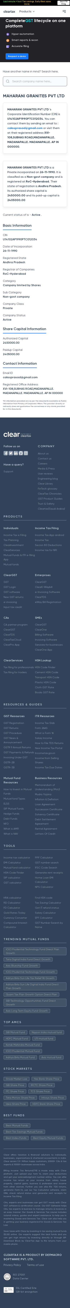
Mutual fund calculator (17, 867)
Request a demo (17, 56)
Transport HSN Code (47, 677)
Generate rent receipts (49, 872)
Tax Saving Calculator (48, 902)
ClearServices (12, 550)
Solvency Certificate (47, 814)
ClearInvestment (14, 545)
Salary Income (43, 738)
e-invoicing (10, 602)
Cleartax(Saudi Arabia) (51, 508)
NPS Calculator (44, 886)
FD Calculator (12, 907)
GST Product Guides (50, 498)
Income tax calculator (17, 857)
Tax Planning (11, 540)
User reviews (45, 473)
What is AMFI (11, 828)
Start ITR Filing (63, 3)
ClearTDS (40, 597)
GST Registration (14, 723)
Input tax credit (13, 607)
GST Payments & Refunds (19, 752)
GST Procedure (13, 733)
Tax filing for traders (15, 672)
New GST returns (14, 597)
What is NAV (11, 833)
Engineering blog (48, 478)
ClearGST (40, 582)
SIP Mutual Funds (14, 808)
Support (8, 471)
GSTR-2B (9, 762)
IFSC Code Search (46, 867)
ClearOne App (43, 649)
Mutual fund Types (14, 798)
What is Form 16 (44, 733)
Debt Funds (10, 818)
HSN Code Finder (45, 667)
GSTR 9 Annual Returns (17, 747)
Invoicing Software (46, 639)
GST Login (10, 587)
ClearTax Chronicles (50, 493)
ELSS (6, 803)
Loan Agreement (45, 804)
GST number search (47, 862)
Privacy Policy (12, 1265)
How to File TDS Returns (49, 743)
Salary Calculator (45, 912)
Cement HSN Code (46, 672)
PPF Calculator (44, 857)
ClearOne (41, 629)
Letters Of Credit (45, 833)
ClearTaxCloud (12, 639)
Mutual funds (11, 564)
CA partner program (16, 624)
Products (27, 11)
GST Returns (11, 728)
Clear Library (45, 483)
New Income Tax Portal (48, 748)
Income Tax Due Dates (48, 767)
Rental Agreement (46, 828)
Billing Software (44, 634)
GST (6, 582)
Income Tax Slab (45, 723)
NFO (6, 823)
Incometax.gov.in (45, 753)
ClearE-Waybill (43, 587)
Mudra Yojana (43, 794)
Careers (42, 463)
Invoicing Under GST (15, 757)
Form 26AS (41, 728)
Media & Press (46, 468)
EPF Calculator (43, 917)
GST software (12, 592)
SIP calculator (12, 877)
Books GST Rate (45, 692)
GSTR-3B (9, 767)
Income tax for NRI (46, 550)
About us (43, 453)
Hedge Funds (11, 813)
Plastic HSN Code (45, 682)
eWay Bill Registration (48, 602)
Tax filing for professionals (19, 667)
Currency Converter (15, 917)
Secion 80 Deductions (48, 545)
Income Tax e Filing (15, 535)
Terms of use (35, 1265)
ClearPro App (12, 644)
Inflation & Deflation (47, 799)
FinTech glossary (47, 488)
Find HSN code (43, 897)
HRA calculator (12, 897)
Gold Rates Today (14, 912)
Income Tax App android (49, 535)
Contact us (45, 458)
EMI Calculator (12, 862)
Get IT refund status (47, 907)
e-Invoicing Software (47, 592)
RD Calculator (12, 902)
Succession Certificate (48, 809)
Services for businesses (49, 644)
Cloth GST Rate (44, 687)
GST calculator (12, 882)
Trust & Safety (46, 503)
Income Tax (42, 540)
